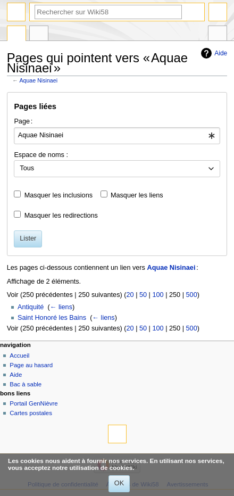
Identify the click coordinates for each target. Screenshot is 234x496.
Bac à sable (25, 384)
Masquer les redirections (61, 215)
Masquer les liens (137, 195)
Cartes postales (31, 413)
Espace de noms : (41, 155)
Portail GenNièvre (33, 403)
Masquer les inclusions (58, 195)
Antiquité (31, 307)
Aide (220, 53)
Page (16, 34)
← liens (61, 307)
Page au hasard (31, 365)
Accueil (19, 355)
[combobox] (117, 135)
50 (143, 295)
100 (157, 295)
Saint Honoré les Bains (52, 317)
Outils (217, 34)
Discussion (39, 34)
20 (129, 295)
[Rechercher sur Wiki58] (108, 12)
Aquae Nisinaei (38, 80)
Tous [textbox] (27, 168)
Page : (23, 121)
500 (191, 295)
